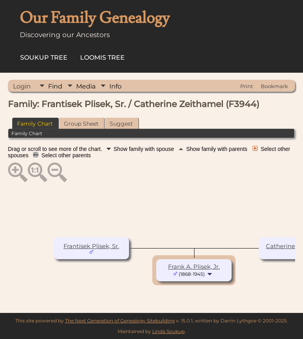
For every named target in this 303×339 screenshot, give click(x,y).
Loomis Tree (102, 57)
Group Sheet (81, 123)
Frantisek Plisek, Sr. (91, 246)
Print (246, 86)
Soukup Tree (43, 57)
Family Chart (35, 123)
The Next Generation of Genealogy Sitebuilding (120, 321)
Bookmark (274, 86)
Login (22, 86)
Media (85, 86)
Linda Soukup (168, 331)
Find (55, 86)
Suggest (121, 123)
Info (115, 86)
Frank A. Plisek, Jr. (194, 266)
